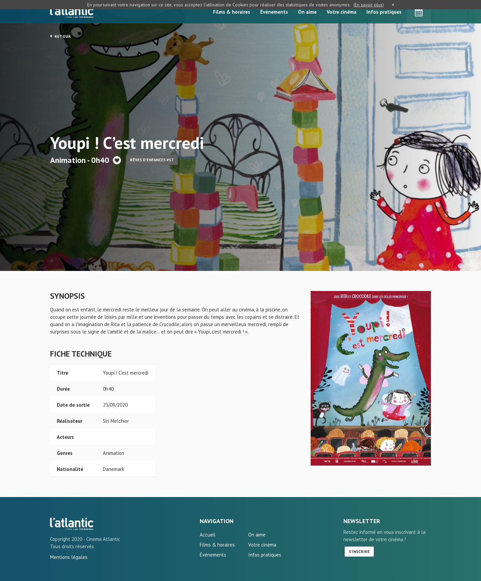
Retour (60, 36)
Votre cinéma (341, 12)
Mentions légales (69, 557)
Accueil (207, 534)
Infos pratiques (384, 12)
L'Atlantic (72, 11)
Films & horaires (231, 12)
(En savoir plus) (368, 5)
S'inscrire (359, 551)
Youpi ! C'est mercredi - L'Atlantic (72, 523)
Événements (274, 12)
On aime (307, 12)
